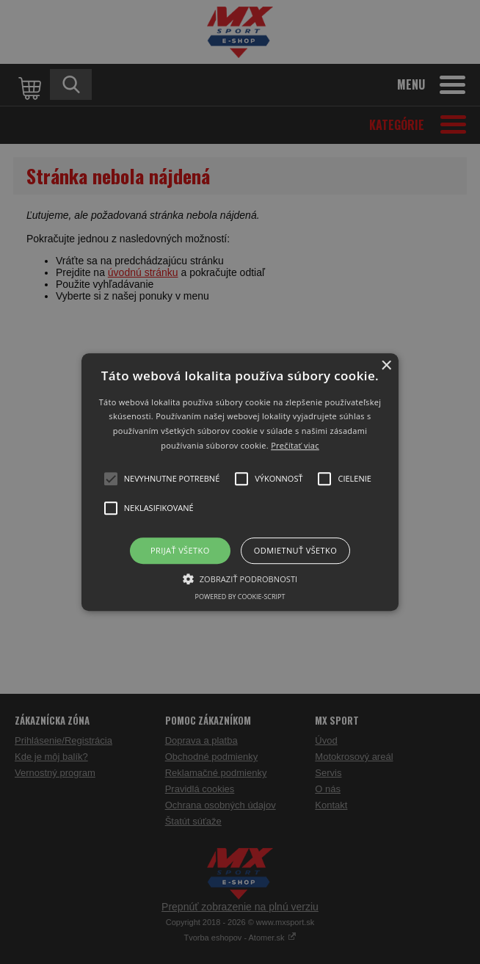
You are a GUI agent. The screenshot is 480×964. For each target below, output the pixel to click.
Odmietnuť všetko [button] (295, 550)
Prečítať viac (295, 445)
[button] (240, 482)
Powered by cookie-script (240, 596)
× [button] (385, 366)
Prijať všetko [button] (180, 550)
